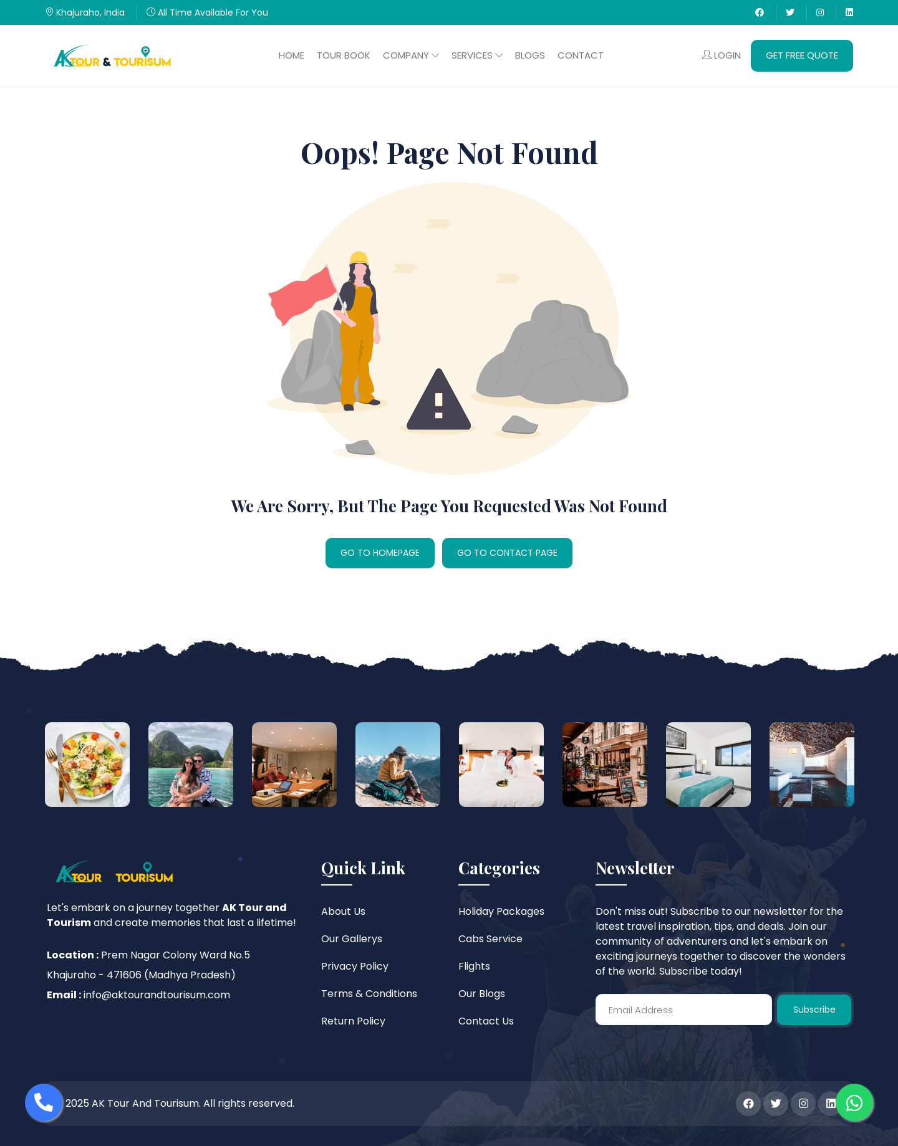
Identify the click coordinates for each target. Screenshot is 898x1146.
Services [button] (477, 55)
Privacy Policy (355, 966)
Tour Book (343, 55)
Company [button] (411, 55)
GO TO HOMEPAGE (380, 553)
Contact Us (486, 1021)
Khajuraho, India (85, 12)
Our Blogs (481, 993)
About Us (343, 911)
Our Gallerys (351, 939)
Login (721, 55)
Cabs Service (490, 939)
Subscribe (814, 1009)
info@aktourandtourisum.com (157, 995)
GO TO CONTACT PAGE (507, 553)
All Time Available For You (207, 12)
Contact (581, 55)
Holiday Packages (501, 911)
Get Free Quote (802, 55)
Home (291, 55)
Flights (474, 966)
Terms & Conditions (369, 993)
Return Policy (353, 1021)
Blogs (530, 55)
